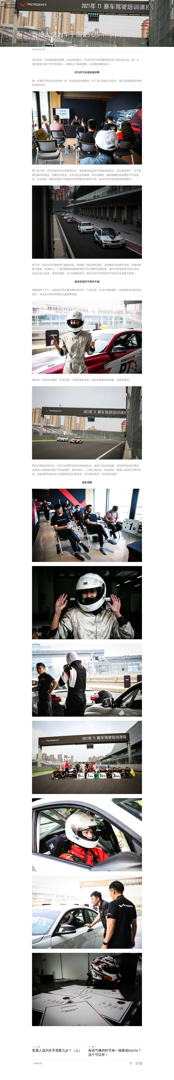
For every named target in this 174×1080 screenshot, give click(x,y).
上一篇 (36, 1047)
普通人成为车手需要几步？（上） (57, 1050)
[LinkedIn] (130, 1063)
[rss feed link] (140, 1063)
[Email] (137, 1063)
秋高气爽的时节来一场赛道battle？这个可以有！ (114, 1052)
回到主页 (10, 6)
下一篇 (92, 1047)
